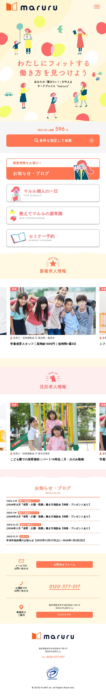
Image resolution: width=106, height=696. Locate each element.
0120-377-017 (64, 586)
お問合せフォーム (64, 564)
